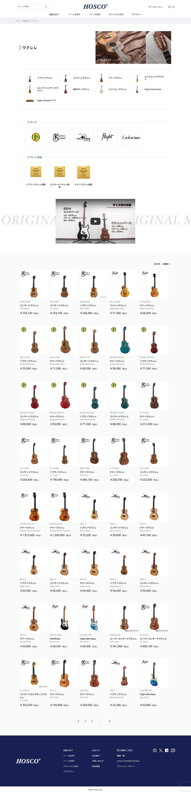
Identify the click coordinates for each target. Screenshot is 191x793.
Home (18, 21)
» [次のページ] (109, 721)
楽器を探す (26, 21)
